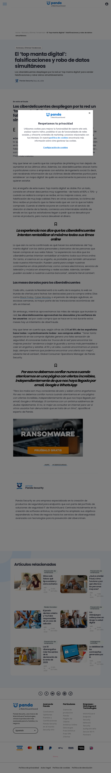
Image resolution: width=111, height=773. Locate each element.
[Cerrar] (89, 113)
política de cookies (59, 137)
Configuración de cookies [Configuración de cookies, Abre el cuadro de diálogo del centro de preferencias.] (55, 147)
